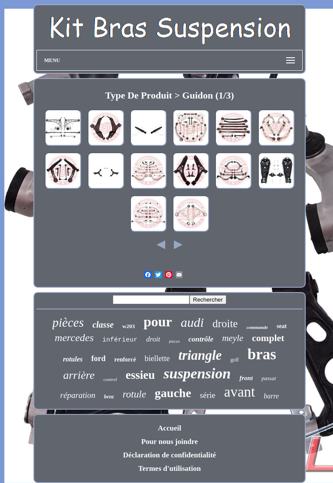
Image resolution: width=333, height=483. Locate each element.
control (110, 379)
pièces (68, 322)
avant (239, 392)
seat (282, 326)
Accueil (169, 428)
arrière (79, 375)
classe (103, 324)
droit (153, 339)
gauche (173, 393)
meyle (232, 338)
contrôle (201, 339)
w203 (128, 326)
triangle (200, 355)
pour (158, 321)
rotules (72, 359)
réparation (77, 395)
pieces (174, 341)
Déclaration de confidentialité (169, 455)
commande (257, 327)
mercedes (74, 337)
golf (234, 360)
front (246, 378)
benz (109, 397)
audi (192, 322)
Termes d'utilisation (169, 468)
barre (271, 396)
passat (268, 378)
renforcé (125, 359)
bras (262, 354)
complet (268, 337)
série (207, 395)
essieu (140, 374)
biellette (157, 358)
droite (225, 323)
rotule (134, 394)
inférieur (119, 340)
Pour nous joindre (169, 441)
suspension (197, 373)
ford (98, 358)
